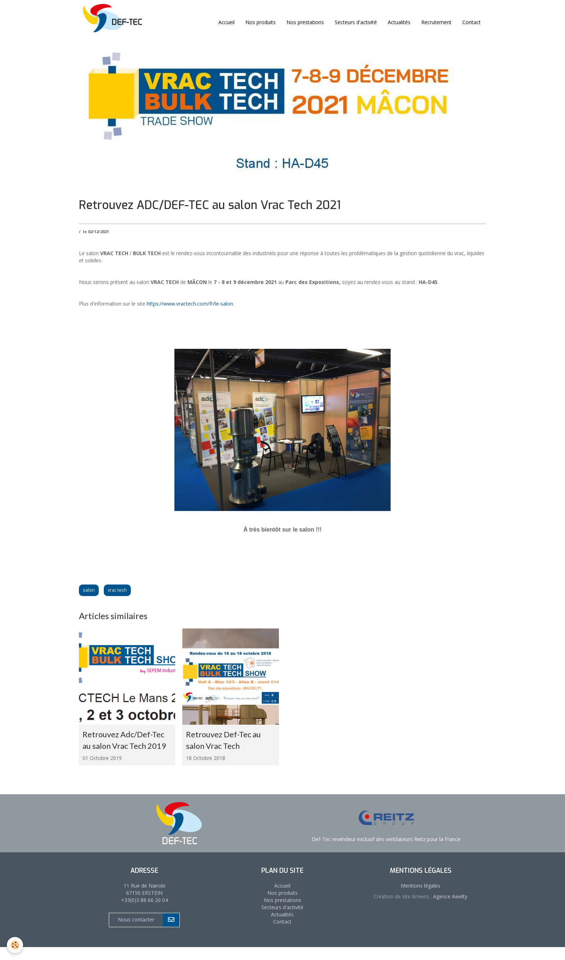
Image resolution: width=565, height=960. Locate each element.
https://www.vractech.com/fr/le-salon (190, 303)
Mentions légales (420, 898)
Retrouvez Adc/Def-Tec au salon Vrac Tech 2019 (125, 746)
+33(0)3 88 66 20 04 (144, 912)
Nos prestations (305, 22)
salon (89, 590)
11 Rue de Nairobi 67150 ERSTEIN (144, 902)
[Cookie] (15, 945)
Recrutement (436, 22)
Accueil (226, 22)
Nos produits (260, 22)
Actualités (399, 22)
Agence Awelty (449, 909)
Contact (471, 22)
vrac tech (117, 590)
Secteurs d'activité (356, 22)
